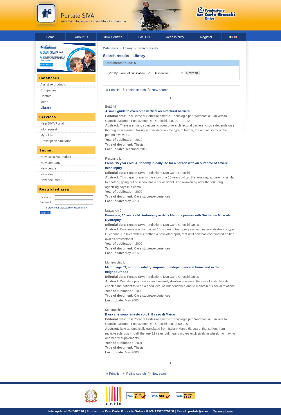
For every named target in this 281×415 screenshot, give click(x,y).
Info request (48, 129)
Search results (148, 48)
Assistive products (53, 84)
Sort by (113, 73)
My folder (46, 135)
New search (160, 90)
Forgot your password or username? (66, 207)
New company (50, 162)
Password (45, 202)
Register (206, 37)
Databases (110, 48)
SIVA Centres (112, 37)
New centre (48, 168)
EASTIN (144, 37)
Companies (48, 90)
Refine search (136, 90)
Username (45, 197)
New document (50, 180)
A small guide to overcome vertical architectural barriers (147, 111)
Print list (114, 90)
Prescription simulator (55, 141)
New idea (47, 174)
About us (81, 37)
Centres (45, 96)
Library (45, 107)
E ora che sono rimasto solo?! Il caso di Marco (140, 314)
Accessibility (175, 37)
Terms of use (223, 411)
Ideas (44, 102)
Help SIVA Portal (52, 123)
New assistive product (55, 157)
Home (50, 37)
